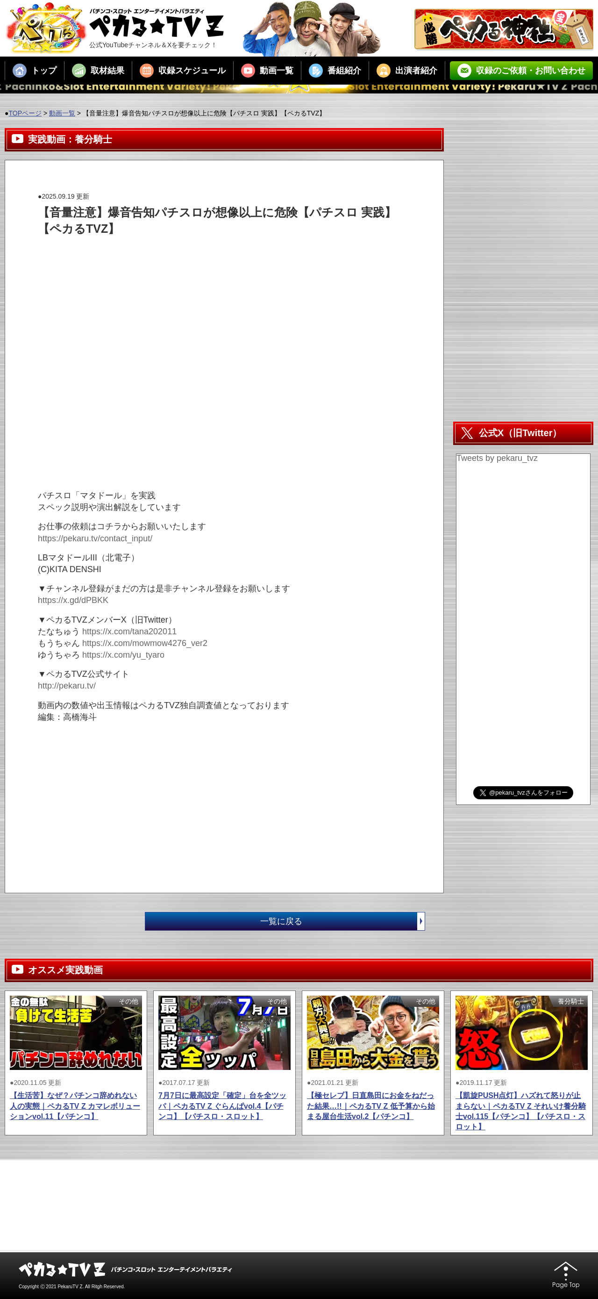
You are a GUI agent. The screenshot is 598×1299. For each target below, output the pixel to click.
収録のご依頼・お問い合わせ (521, 71)
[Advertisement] (208, 258)
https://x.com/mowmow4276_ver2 (144, 643)
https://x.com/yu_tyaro (123, 655)
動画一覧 (267, 71)
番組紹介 (335, 71)
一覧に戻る (342, 921)
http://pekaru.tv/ (67, 685)
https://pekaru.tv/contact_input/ (95, 538)
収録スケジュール (183, 71)
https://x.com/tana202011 (129, 631)
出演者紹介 (407, 71)
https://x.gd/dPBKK (73, 600)
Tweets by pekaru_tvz (497, 458)
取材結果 (98, 71)
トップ (35, 71)
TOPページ (25, 113)
